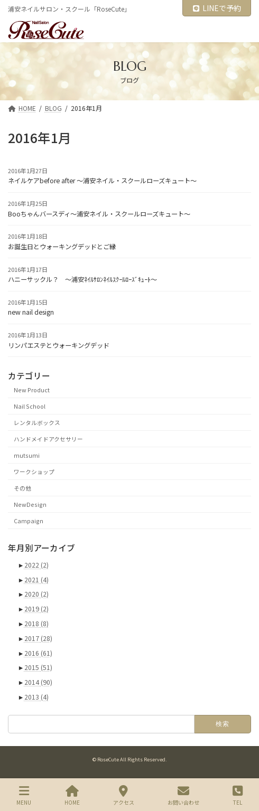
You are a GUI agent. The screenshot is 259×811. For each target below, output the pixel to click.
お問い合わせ (183, 795)
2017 (38, 638)
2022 (36, 565)
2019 (36, 609)
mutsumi (27, 455)
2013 (36, 697)
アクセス (123, 795)
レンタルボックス (37, 422)
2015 (38, 667)
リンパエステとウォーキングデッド (58, 345)
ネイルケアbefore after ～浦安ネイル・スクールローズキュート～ (102, 180)
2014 (38, 682)
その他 (22, 488)
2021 (36, 579)
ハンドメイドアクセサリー (48, 438)
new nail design (31, 312)
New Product (32, 389)
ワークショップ (34, 471)
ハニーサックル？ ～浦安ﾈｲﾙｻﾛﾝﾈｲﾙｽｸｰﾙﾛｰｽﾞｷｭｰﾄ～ (82, 279)
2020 (36, 594)
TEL (238, 795)
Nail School (29, 406)
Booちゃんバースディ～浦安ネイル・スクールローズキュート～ (99, 214)
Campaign (28, 520)
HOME (72, 795)
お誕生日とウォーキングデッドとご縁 (62, 246)
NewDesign (30, 504)
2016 (38, 653)
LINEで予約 (217, 8)
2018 (36, 623)
